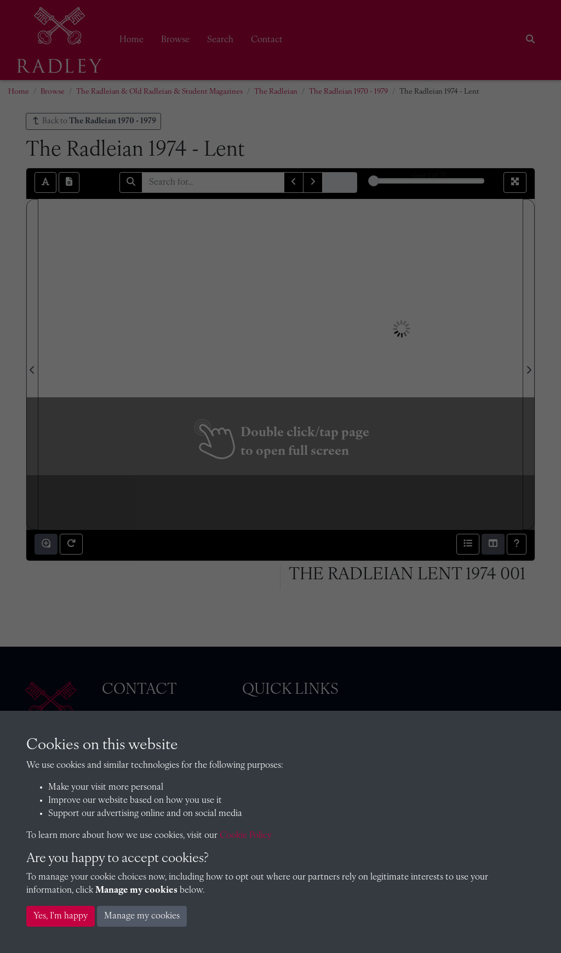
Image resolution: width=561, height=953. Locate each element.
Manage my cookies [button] (142, 916)
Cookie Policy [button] (246, 835)
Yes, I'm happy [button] (60, 916)
